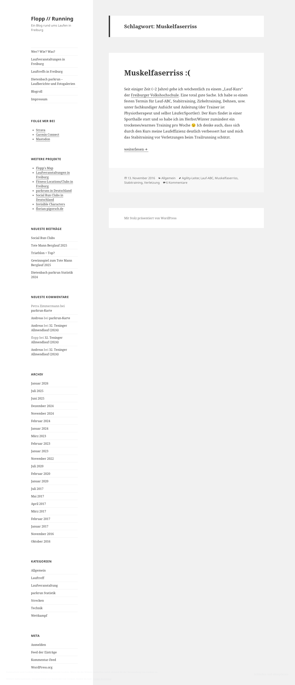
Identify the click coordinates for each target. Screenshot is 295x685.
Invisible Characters (50, 204)
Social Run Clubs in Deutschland (49, 197)
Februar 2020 (40, 474)
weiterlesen (136, 149)
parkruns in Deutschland (54, 191)
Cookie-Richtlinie (102, 678)
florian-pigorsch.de (49, 209)
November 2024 (42, 413)
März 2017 (38, 511)
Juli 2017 (37, 489)
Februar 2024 (40, 421)
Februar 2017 (40, 519)
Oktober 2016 (40, 541)
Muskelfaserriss (226, 178)
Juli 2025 (37, 391)
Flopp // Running (52, 18)
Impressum (39, 99)
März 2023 (38, 436)
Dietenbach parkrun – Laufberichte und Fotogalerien (53, 81)
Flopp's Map (44, 168)
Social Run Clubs (43, 238)
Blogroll (36, 91)
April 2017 (38, 504)
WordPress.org (41, 667)
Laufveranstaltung (44, 585)
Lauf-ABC (207, 178)
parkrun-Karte (41, 310)
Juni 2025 (37, 398)
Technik (37, 608)
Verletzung (152, 182)
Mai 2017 (37, 496)
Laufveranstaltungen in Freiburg (48, 61)
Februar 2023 (40, 443)
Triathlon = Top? (43, 253)
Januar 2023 (39, 451)
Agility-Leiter (190, 178)
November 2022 (42, 459)
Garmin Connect (47, 134)
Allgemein (38, 570)
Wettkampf (39, 615)
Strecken (37, 600)
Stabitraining (133, 182)
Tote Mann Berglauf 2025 (49, 245)
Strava (40, 130)
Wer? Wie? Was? (43, 51)
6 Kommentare (176, 182)
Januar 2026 (39, 383)
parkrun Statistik (43, 593)
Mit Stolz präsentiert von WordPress (150, 218)
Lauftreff (37, 578)
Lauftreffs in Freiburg (47, 71)
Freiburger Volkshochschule (155, 95)
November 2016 (42, 534)
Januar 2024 (39, 428)
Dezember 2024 (42, 406)
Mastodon (43, 139)
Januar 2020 (39, 481)
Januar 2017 (39, 526)
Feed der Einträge (44, 652)
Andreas (37, 318)
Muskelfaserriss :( (157, 73)
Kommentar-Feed (43, 660)
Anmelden (38, 645)
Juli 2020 (37, 466)
